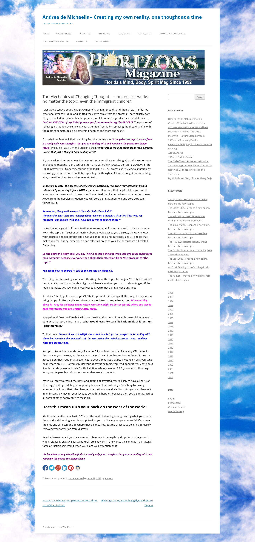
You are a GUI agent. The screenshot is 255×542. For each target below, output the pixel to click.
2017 (170, 330)
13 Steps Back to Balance (181, 157)
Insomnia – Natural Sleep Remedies (186, 135)
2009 (170, 364)
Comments (124, 33)
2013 (170, 347)
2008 (170, 369)
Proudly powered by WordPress (57, 527)
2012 (170, 352)
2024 (170, 301)
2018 (170, 326)
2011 (170, 356)
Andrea (109, 478)
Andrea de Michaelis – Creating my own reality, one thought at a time (122, 17)
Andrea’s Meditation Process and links (188, 127)
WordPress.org (176, 411)
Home (45, 33)
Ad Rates (85, 33)
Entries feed (174, 402)
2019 (170, 322)
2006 (170, 377)
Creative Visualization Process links (186, 123)
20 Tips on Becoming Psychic (183, 140)
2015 (170, 339)
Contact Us (145, 33)
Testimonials (102, 41)
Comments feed (176, 407)
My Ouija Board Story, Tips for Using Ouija (190, 178)
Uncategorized (76, 478)
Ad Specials (104, 33)
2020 (170, 318)
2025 (170, 296)
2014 (170, 343)
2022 (170, 309)
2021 (170, 313)
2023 (170, 305)
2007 (170, 373)
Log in (171, 398)
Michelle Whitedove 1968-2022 (184, 131)
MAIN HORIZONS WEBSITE (55, 41)
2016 (170, 335)
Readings (81, 41)
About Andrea (64, 33)
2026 (170, 292)
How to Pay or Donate (172, 33)
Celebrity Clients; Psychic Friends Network (190, 144)
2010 (170, 360)
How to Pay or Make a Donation (185, 118)
